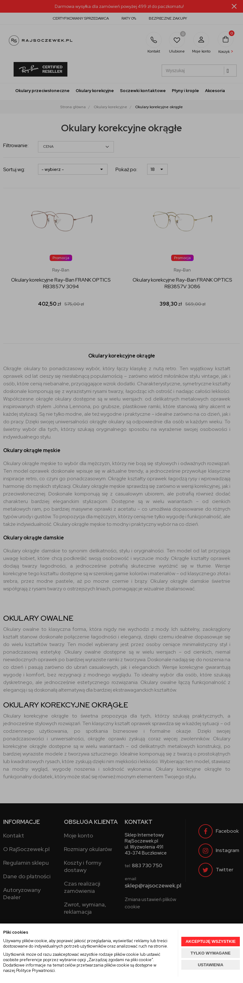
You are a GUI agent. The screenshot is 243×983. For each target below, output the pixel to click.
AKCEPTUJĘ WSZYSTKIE (210, 941)
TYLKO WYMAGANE (210, 953)
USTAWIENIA (210, 964)
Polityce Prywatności (35, 970)
